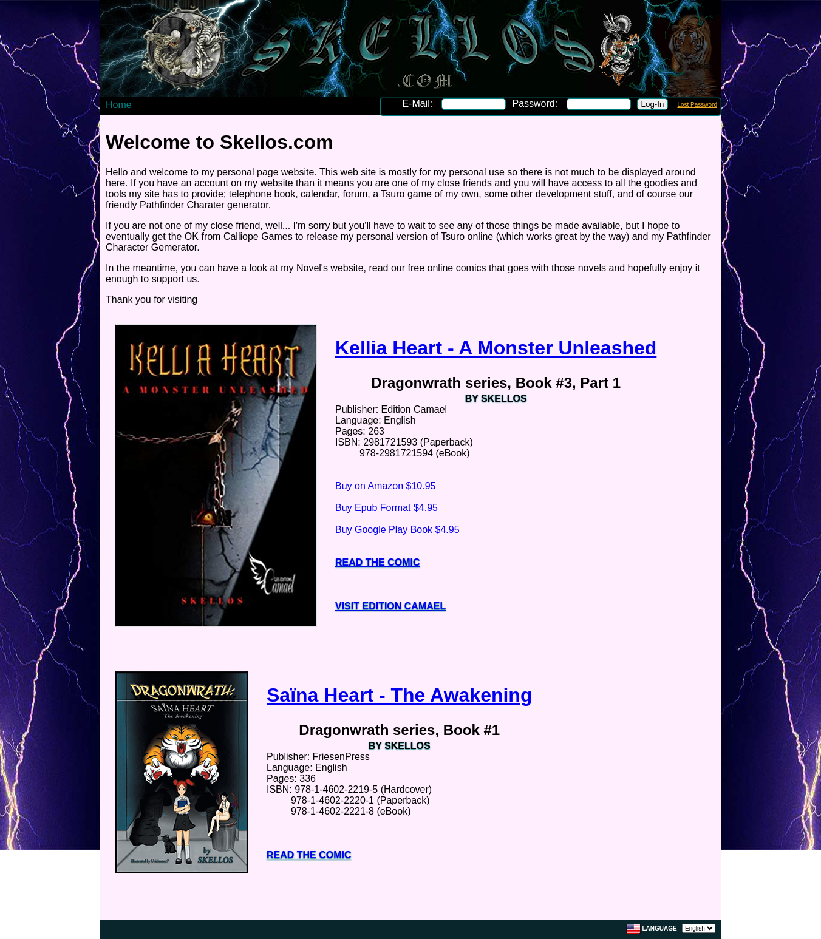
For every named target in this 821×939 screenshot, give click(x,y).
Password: (536, 103)
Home (119, 105)
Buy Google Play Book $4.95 (397, 529)
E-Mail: (418, 103)
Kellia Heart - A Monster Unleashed (495, 348)
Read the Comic (377, 562)
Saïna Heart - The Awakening (399, 695)
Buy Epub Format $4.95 (386, 508)
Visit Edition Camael (390, 606)
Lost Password (697, 104)
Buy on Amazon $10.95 (385, 486)
